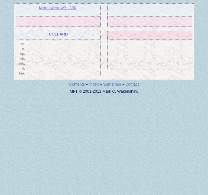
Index (94, 84)
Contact (132, 84)
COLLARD (58, 34)
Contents (77, 84)
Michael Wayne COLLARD (57, 8)
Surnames (112, 84)
